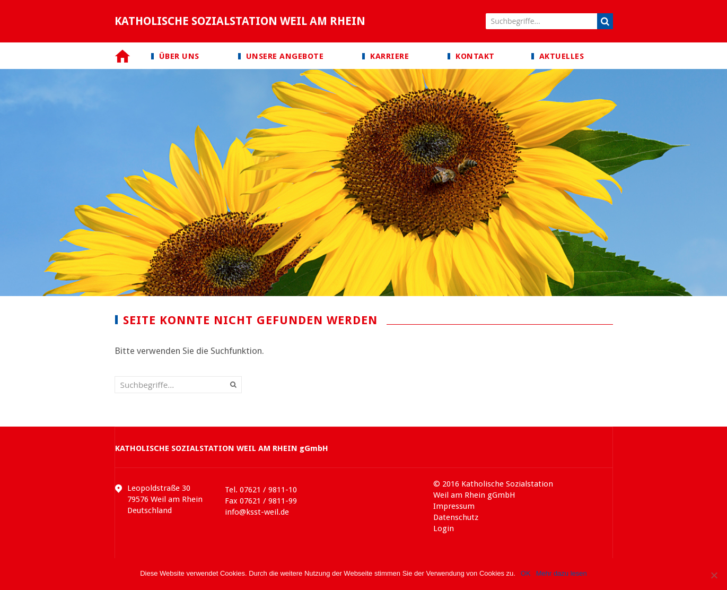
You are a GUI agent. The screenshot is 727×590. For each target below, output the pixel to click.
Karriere (389, 56)
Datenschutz (455, 517)
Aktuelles (561, 56)
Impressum (454, 506)
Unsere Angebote (285, 56)
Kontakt (475, 56)
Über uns (179, 56)
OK (526, 573)
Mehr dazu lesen (561, 573)
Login (443, 528)
